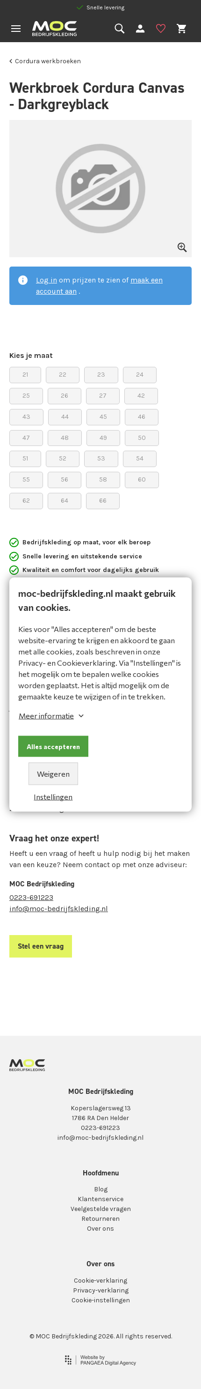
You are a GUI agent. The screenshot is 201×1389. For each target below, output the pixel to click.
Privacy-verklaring (101, 1290)
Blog (101, 1189)
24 (140, 373)
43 (26, 415)
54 (140, 456)
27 (103, 394)
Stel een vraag (41, 946)
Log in (46, 279)
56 (64, 477)
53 (101, 456)
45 (103, 415)
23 (101, 373)
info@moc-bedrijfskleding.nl (58, 908)
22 (62, 373)
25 (26, 394)
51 (25, 456)
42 (141, 394)
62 (26, 499)
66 (103, 499)
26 (64, 394)
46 (141, 415)
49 (103, 436)
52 (62, 456)
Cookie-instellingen (101, 1300)
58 (103, 477)
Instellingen (53, 796)
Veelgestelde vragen (101, 1209)
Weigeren (53, 773)
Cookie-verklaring (100, 1281)
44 (65, 415)
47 (26, 436)
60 (142, 477)
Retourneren (100, 1219)
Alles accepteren (53, 746)
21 (25, 373)
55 (26, 477)
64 (64, 499)
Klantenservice (100, 1199)
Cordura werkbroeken (45, 61)
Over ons (100, 1229)
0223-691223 (31, 897)
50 (142, 436)
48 (65, 436)
